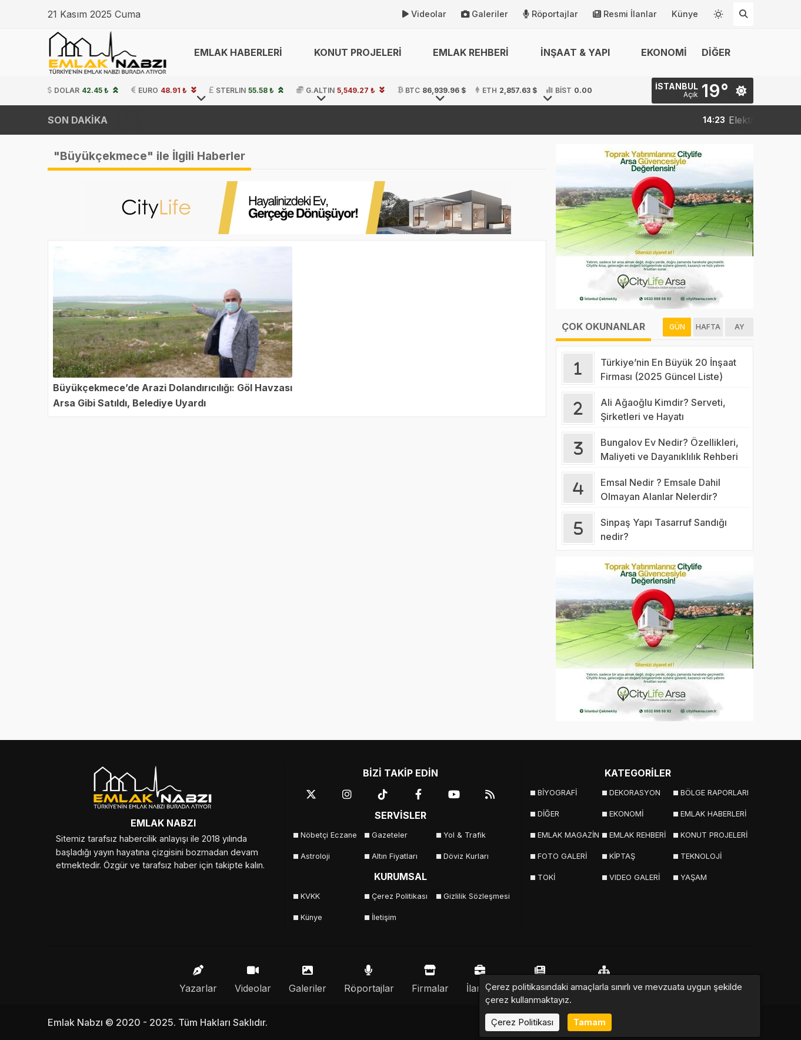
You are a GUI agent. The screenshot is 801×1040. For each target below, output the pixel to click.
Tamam (589, 1022)
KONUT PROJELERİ (712, 835)
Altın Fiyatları (395, 856)
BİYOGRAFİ (557, 792)
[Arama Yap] (743, 14)
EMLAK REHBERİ (637, 835)
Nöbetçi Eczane (329, 835)
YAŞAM (693, 877)
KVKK (310, 896)
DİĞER (548, 813)
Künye (685, 14)
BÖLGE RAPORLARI (712, 792)
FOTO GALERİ (562, 856)
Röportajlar (550, 14)
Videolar (424, 14)
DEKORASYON (634, 792)
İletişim (384, 917)
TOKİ (546, 877)
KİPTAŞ (622, 856)
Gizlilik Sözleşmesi (475, 896)
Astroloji (315, 856)
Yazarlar (198, 976)
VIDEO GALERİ (634, 877)
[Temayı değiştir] (718, 12)
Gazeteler (390, 835)
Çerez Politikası (400, 896)
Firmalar (430, 976)
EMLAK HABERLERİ (712, 813)
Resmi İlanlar (625, 14)
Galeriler (484, 14)
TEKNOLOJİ (701, 856)
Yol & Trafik (464, 835)
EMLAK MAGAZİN (568, 835)
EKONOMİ (664, 52)
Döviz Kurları (466, 856)
